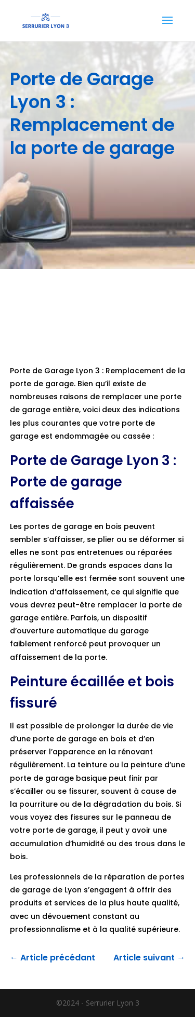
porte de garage (64, 739)
